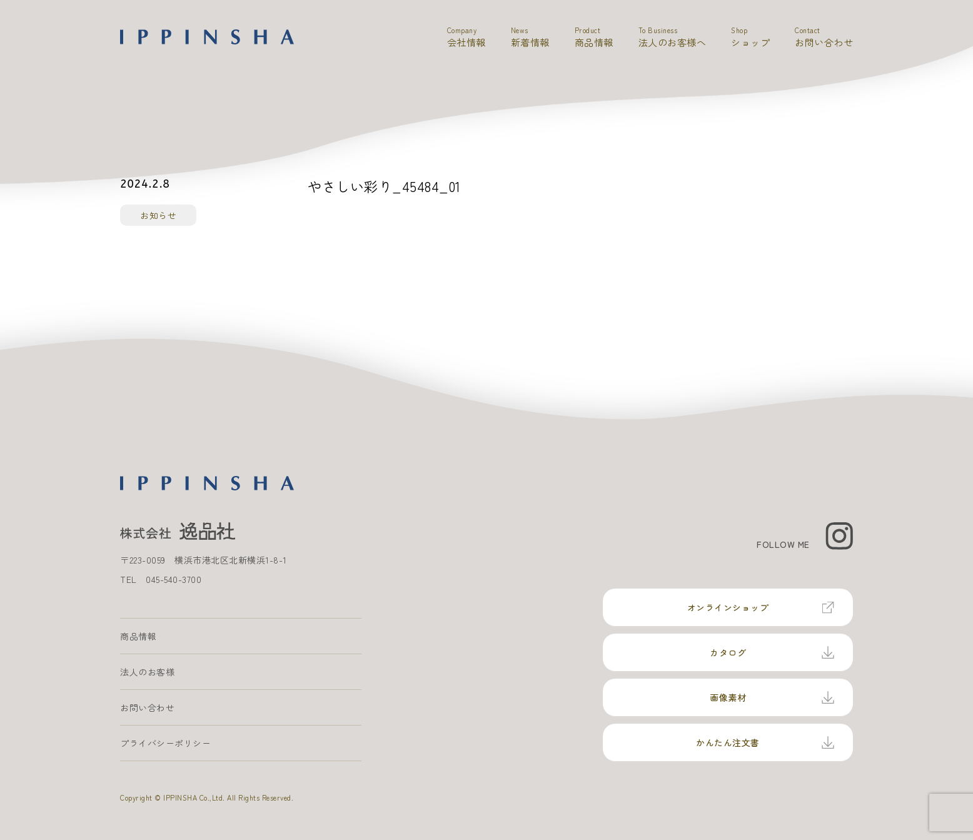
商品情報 (138, 636)
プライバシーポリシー (165, 743)
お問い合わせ (147, 707)
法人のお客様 (147, 671)
